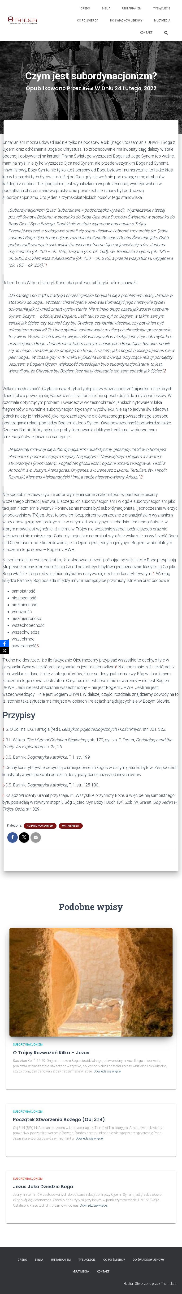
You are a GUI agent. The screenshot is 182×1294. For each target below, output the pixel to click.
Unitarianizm (132, 8)
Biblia (106, 8)
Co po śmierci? (87, 20)
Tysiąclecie (161, 8)
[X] (4, 650)
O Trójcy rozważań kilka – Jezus (56, 1052)
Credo (85, 8)
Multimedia (162, 20)
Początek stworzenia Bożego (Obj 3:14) (65, 1119)
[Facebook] (4, 643)
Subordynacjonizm (40, 825)
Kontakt (146, 32)
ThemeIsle (168, 1283)
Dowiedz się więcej (107, 1071)
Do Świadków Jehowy (126, 20)
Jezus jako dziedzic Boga (47, 1186)
